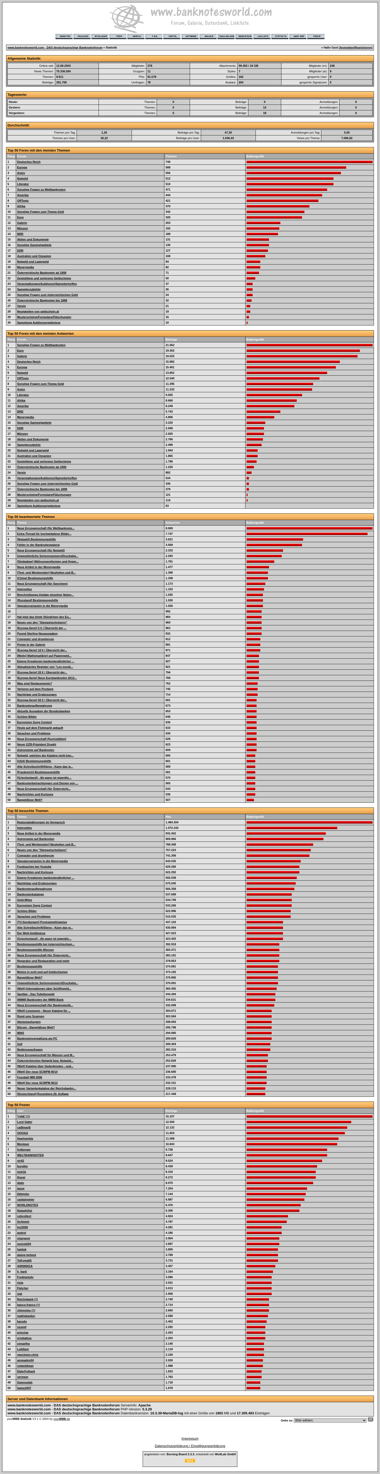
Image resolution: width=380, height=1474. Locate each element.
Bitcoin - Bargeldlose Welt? (36, 1027)
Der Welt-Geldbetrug (31, 933)
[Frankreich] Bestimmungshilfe (38, 772)
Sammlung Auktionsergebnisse (39, 322)
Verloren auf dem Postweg (35, 689)
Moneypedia (25, 267)
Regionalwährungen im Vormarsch (41, 822)
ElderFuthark (26, 1371)
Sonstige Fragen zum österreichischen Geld (47, 294)
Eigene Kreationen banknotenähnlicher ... (45, 661)
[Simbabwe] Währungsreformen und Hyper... (47, 561)
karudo (22, 1321)
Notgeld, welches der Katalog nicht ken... (45, 755)
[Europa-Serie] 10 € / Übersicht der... (42, 650)
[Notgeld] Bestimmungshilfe (36, 539)
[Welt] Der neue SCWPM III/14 (37, 1071)
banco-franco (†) (28, 1304)
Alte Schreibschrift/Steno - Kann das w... (45, 766)
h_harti (22, 1271)
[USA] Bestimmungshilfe (34, 761)
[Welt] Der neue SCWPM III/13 (37, 1082)
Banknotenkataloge (30, 894)
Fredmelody (25, 1277)
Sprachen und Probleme (34, 733)
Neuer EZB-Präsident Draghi (36, 744)
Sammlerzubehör (29, 289)
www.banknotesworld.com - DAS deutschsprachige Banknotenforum (55, 47)
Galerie (22, 222)
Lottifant (23, 1349)
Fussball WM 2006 (29, 1077)
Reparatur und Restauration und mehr (43, 960)
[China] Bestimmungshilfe (35, 578)
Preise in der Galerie (31, 644)
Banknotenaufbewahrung (34, 705)
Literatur (23, 184)
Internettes (24, 589)
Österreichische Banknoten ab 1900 (41, 272)
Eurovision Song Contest (34, 722)
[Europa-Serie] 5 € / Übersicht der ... (41, 628)
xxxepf (21, 1327)
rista (20, 1282)
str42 (20, 1160)
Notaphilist (24, 1210)
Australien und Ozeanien (34, 256)
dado (20, 1182)
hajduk (21, 1249)
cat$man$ (24, 1127)
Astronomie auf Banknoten (35, 750)
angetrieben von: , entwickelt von (190, 1454)
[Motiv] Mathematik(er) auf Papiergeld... (44, 655)
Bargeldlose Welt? (30, 799)
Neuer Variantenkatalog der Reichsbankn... (46, 1088)
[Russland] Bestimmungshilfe (37, 600)
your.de (61, 1418)
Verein (21, 306)
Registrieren (363, 47)
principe (23, 1332)
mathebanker (26, 1315)
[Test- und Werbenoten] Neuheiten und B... (46, 572)
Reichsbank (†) (27, 1299)
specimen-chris (28, 1354)
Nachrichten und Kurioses (35, 794)
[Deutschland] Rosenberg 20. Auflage (43, 1093)
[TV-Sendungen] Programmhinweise (42, 922)
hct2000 (22, 1227)
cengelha (23, 1343)
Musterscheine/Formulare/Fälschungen (44, 317)
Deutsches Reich (29, 161)
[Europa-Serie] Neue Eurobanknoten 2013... (47, 677)
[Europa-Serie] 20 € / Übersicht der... (42, 672)
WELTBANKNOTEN (30, 1155)
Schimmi (23, 1221)
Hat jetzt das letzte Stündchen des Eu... (44, 616)
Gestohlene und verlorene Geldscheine (44, 278)
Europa (22, 167)
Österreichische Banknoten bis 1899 (42, 300)
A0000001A (25, 1266)
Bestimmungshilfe (29, 966)
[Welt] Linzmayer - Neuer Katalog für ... (44, 1010)
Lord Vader (24, 1121)
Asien (21, 172)
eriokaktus (24, 1338)
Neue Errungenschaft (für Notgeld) (41, 550)
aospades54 (25, 1360)
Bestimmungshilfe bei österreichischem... (46, 944)
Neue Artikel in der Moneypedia (38, 567)
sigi (19, 1293)
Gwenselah (25, 1382)
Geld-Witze (24, 899)
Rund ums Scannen (30, 1016)
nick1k (21, 1171)
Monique (23, 1144)
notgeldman (25, 1365)
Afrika (21, 206)
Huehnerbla (25, 1138)
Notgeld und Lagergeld (33, 261)
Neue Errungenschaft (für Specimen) (42, 583)
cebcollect (24, 1216)
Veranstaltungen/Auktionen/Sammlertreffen (47, 283)
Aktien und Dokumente (33, 239)
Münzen (22, 228)
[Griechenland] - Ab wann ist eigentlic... (44, 777)
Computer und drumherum (35, 639)
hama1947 (24, 1388)
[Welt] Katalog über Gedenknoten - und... (45, 1066)
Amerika (23, 195)
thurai (21, 1177)
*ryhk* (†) (23, 1116)
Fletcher (23, 1288)
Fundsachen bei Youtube (34, 866)
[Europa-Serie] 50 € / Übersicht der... (42, 700)
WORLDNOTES (27, 1205)
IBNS (20, 1032)
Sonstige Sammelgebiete (34, 245)
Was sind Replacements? (34, 683)
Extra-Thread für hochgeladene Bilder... (44, 533)
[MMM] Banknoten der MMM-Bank (40, 999)
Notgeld (22, 178)
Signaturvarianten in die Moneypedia (42, 605)
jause (21, 1188)
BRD (20, 233)
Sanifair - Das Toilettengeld (35, 994)
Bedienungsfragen (30, 1049)
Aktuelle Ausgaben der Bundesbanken (43, 711)
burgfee (22, 1166)
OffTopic (23, 200)
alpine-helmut (26, 1254)
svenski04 (24, 1243)
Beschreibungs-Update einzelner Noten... (45, 594)
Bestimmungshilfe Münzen (35, 949)
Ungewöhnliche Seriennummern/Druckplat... (47, 556)
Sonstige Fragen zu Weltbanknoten (41, 189)
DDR (20, 250)
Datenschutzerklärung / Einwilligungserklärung (190, 1446)
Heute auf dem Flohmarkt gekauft (40, 727)
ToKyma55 (24, 1260)
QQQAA (22, 1133)
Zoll (19, 1044)
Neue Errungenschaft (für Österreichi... (44, 788)
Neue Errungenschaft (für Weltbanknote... (46, 528)
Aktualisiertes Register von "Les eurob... (45, 666)
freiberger (24, 1149)
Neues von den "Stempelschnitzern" (42, 622)
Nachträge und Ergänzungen (37, 694)
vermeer (23, 1376)
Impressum (190, 1438)
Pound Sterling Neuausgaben (37, 633)
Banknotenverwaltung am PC (37, 1038)
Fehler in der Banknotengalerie (38, 544)
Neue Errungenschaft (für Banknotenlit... (45, 1005)
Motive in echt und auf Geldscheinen (42, 972)
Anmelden (347, 47)
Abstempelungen (29, 1021)
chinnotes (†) (26, 1310)
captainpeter (25, 1199)
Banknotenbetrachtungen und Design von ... (47, 783)
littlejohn (23, 1194)
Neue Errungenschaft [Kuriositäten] (41, 738)
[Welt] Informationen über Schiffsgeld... (44, 988)
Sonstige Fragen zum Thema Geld (40, 211)
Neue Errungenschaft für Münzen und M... (46, 1055)
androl (21, 1232)
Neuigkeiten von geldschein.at (38, 311)
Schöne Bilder (27, 716)
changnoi (23, 1238)
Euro (20, 217)
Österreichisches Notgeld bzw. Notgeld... (45, 1060)
